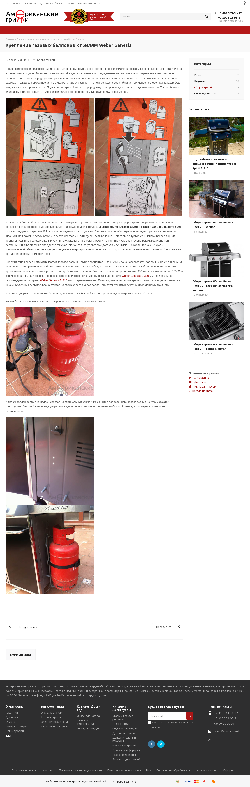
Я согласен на (172, 724)
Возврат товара (16, 726)
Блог (9, 735)
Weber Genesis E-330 (135, 275)
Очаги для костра (88, 716)
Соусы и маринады (124, 728)
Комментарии (20, 654)
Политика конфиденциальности (80, 770)
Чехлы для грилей (124, 745)
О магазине (15, 707)
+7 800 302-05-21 (230, 18)
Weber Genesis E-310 (53, 280)
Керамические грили (54, 726)
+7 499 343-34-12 (230, 13)
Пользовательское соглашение (33, 770)
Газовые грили (51, 717)
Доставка (12, 717)
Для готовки (120, 724)
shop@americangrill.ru (228, 731)
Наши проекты (15, 731)
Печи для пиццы (88, 728)
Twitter (161, 744)
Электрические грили (55, 721)
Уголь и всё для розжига (122, 717)
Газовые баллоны (124, 754)
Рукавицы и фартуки (126, 750)
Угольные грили (51, 712)
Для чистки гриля (123, 733)
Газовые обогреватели (86, 722)
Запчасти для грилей (126, 759)
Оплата (10, 721)
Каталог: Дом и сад (89, 708)
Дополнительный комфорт (124, 739)
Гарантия (12, 712)
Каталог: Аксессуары (121, 708)
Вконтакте (151, 744)
